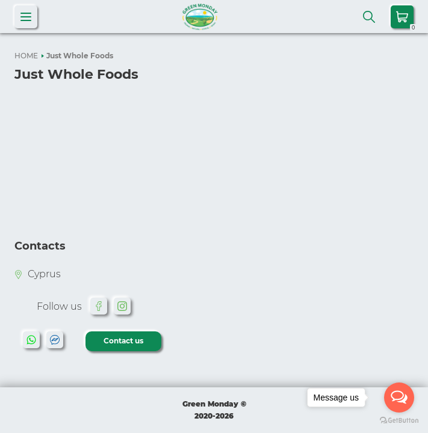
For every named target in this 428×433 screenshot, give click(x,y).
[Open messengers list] (399, 397)
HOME (26, 55)
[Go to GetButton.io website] (399, 421)
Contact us (123, 340)
